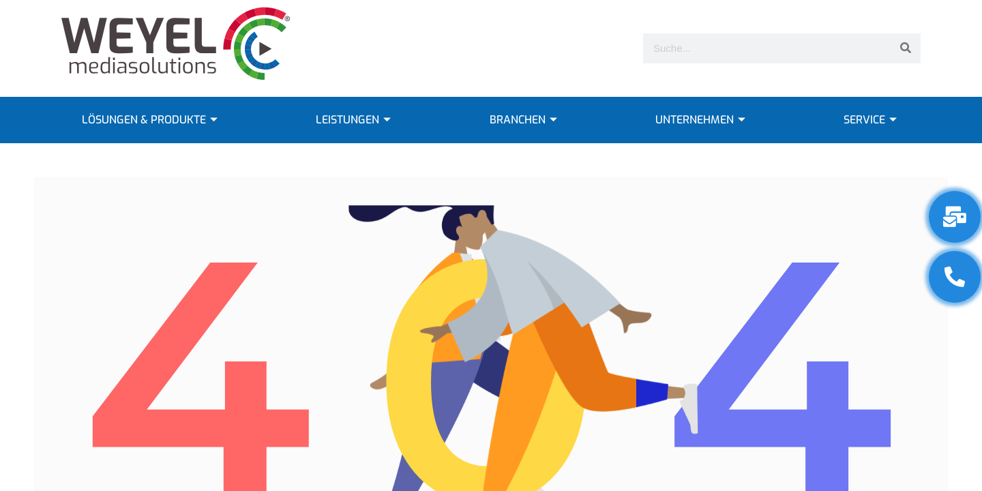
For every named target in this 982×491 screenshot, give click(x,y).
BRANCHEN (525, 120)
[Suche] (906, 48)
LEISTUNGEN (355, 120)
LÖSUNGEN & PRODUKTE (151, 120)
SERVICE (872, 120)
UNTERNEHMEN (702, 120)
